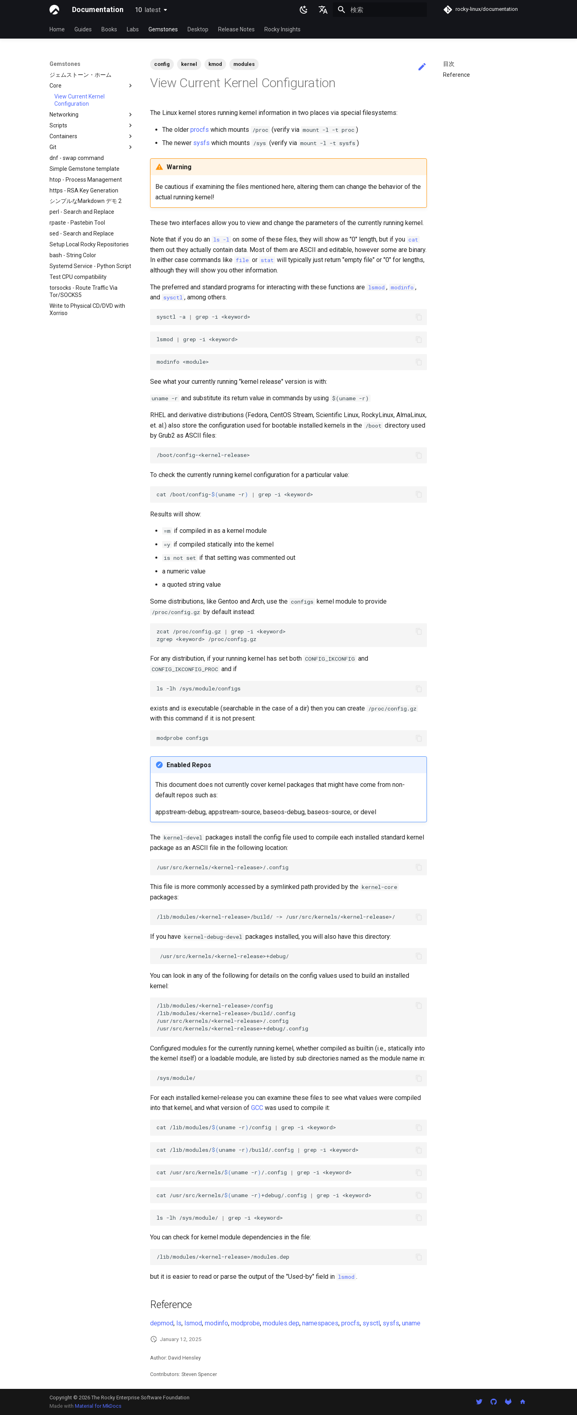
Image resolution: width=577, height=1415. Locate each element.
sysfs (201, 143)
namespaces (320, 1323)
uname (411, 1323)
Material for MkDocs (98, 1406)
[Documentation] (54, 10)
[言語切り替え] (323, 10)
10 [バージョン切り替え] (148, 10)
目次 (448, 64)
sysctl (371, 1323)
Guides (83, 29)
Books (109, 29)
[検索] (380, 9)
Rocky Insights (282, 29)
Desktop (198, 29)
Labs (133, 29)
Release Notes (236, 29)
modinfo (216, 1323)
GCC (257, 1108)
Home (57, 29)
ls (178, 1323)
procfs (199, 129)
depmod (161, 1323)
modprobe (245, 1323)
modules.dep (281, 1323)
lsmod (193, 1323)
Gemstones (163, 29)
